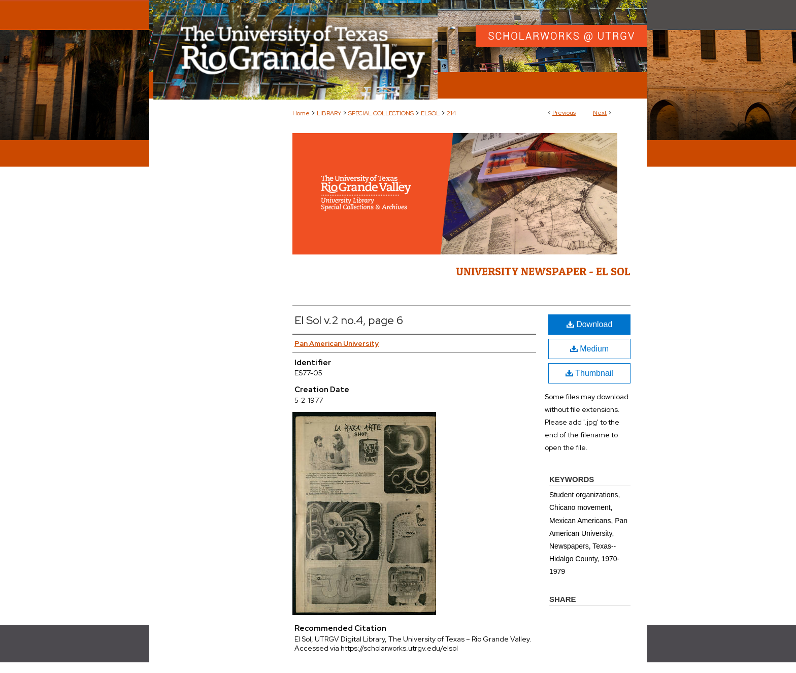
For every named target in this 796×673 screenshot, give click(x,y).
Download (590, 324)
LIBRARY (329, 113)
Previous (564, 113)
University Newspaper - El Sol (543, 271)
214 (451, 113)
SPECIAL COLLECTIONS (381, 113)
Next (600, 113)
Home (301, 113)
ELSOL (430, 113)
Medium (589, 348)
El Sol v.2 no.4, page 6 (348, 320)
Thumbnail (589, 373)
